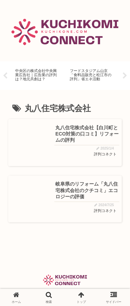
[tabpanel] (37, 74)
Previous (5, 75)
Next (124, 75)
